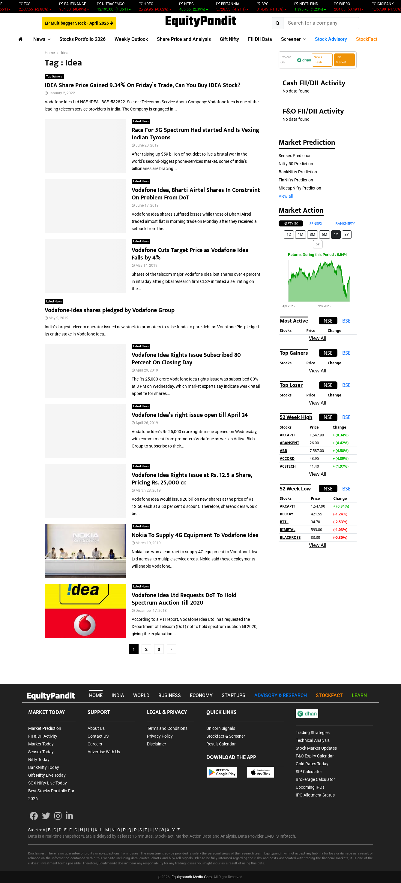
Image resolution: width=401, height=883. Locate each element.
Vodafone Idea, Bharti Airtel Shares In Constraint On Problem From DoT (196, 194)
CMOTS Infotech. (280, 836)
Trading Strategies (313, 732)
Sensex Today (41, 751)
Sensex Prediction (295, 155)
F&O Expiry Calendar (315, 756)
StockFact (366, 39)
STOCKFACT (329, 695)
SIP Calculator (309, 771)
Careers (95, 744)
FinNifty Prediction (296, 180)
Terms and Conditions (167, 728)
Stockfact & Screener (225, 736)
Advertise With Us (104, 751)
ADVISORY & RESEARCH (280, 695)
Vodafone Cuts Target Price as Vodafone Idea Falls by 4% (190, 254)
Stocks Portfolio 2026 (82, 39)
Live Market (341, 59)
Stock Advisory (331, 39)
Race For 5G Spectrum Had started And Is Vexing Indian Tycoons (195, 134)
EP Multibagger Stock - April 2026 (79, 23)
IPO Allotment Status (315, 795)
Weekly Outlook (131, 39)
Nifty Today (38, 759)
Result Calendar (221, 744)
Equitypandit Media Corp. (192, 877)
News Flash (318, 59)
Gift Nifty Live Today (47, 775)
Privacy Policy (160, 736)
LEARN (359, 695)
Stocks (34, 829)
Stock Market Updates (316, 748)
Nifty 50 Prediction (296, 163)
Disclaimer (156, 744)
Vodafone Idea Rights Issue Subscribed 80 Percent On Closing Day (186, 359)
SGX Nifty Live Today (47, 783)
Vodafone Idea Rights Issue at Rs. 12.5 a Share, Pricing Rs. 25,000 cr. (192, 479)
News (39, 39)
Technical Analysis (313, 740)
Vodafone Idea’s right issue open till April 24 (190, 415)
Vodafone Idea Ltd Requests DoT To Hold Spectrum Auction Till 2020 (184, 599)
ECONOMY (201, 695)
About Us (96, 728)
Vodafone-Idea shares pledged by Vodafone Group (110, 310)
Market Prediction (44, 728)
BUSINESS (169, 695)
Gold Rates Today (312, 763)
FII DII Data (260, 39)
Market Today (41, 744)
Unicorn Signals (220, 728)
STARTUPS (233, 695)
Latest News (141, 121)
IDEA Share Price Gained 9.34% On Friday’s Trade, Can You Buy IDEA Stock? (143, 85)
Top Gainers (54, 76)
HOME (96, 695)
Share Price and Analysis (184, 39)
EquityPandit (200, 22)
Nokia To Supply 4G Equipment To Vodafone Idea (195, 535)
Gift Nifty (229, 39)
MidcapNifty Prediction (300, 188)
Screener (291, 39)
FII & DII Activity (42, 736)
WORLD (141, 695)
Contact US (98, 736)
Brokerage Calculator (315, 779)
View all (286, 196)
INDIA (118, 695)
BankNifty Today (43, 767)
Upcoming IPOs (310, 787)
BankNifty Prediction (298, 171)
